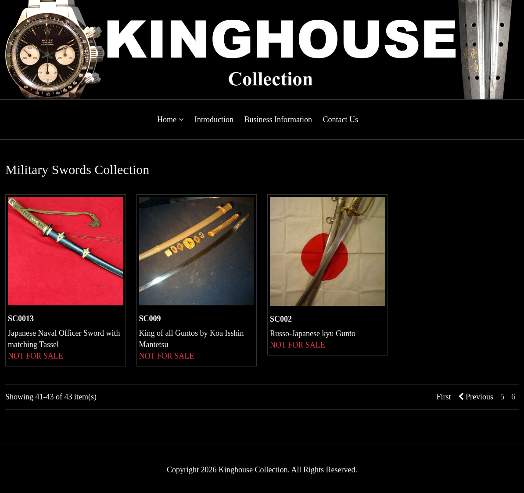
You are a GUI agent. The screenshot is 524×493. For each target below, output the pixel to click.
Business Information (278, 119)
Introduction (213, 119)
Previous (476, 396)
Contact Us (340, 119)
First (443, 396)
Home (170, 119)
